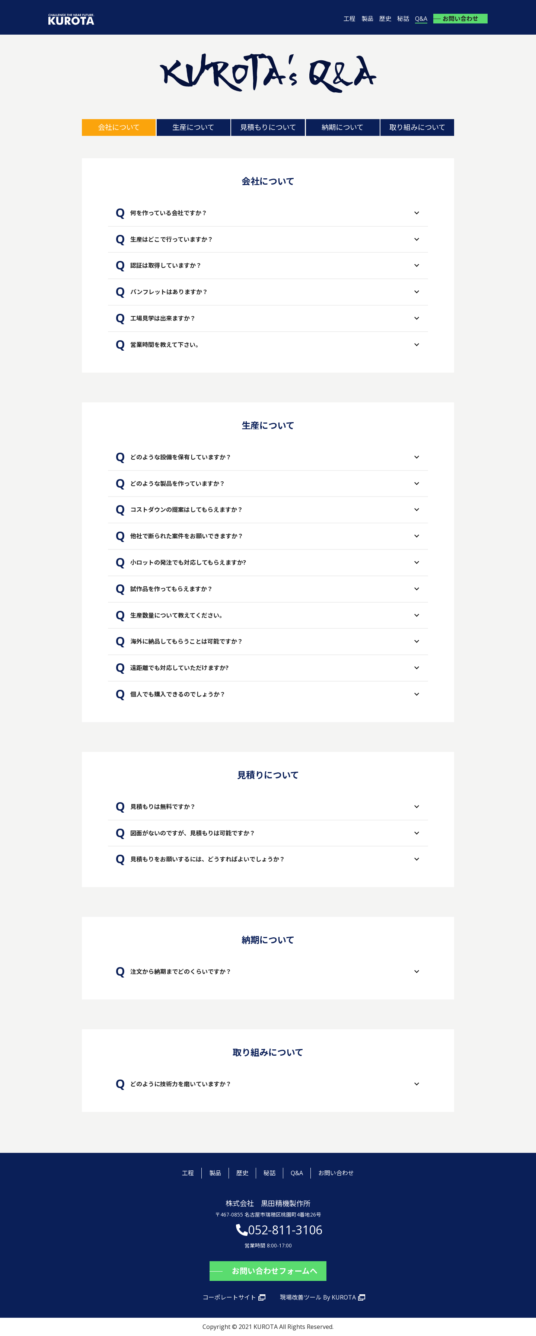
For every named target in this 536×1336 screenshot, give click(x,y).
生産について (193, 127)
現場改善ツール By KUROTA (318, 1297)
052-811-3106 (285, 1230)
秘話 (403, 19)
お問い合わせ (460, 19)
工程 (349, 19)
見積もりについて (268, 127)
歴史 (385, 19)
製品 (367, 19)
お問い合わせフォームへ (275, 1271)
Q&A (421, 19)
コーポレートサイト (229, 1297)
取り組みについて (417, 127)
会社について (119, 127)
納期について (343, 127)
